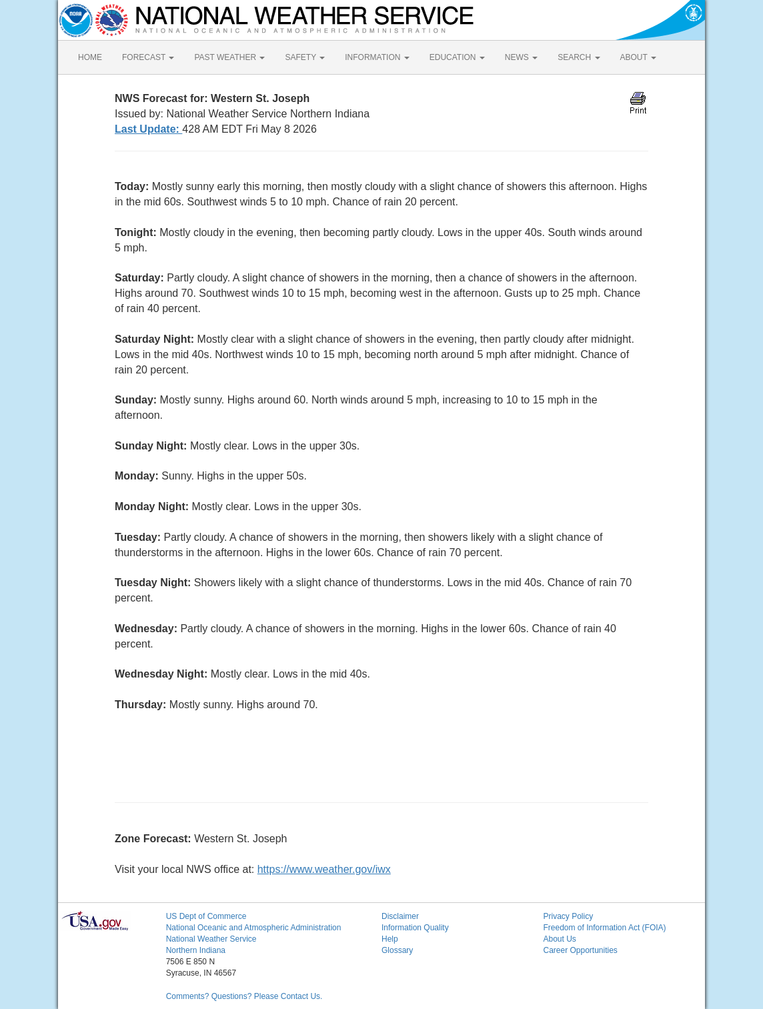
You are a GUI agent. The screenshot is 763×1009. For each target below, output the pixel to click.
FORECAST (148, 57)
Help (390, 939)
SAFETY (305, 57)
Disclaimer (400, 916)
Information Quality (415, 927)
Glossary (397, 950)
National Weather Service (211, 939)
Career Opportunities (580, 950)
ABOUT (638, 57)
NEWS (521, 57)
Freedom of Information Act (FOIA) (604, 927)
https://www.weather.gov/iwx (324, 869)
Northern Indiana (195, 950)
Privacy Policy (568, 916)
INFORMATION (377, 57)
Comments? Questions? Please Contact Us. (244, 996)
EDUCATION (457, 57)
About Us (559, 939)
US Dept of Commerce (206, 916)
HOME (90, 57)
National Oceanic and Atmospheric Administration (253, 927)
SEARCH (579, 57)
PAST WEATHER (229, 57)
